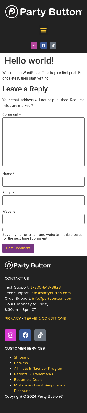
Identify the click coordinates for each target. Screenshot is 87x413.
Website (8, 211)
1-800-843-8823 (45, 287)
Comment (11, 115)
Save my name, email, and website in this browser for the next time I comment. (43, 236)
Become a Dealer (29, 379)
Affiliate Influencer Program (39, 368)
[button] (44, 30)
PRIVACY (13, 318)
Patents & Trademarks (33, 374)
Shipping (22, 357)
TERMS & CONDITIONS (45, 318)
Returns (21, 363)
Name (8, 174)
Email (8, 193)
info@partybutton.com (50, 293)
